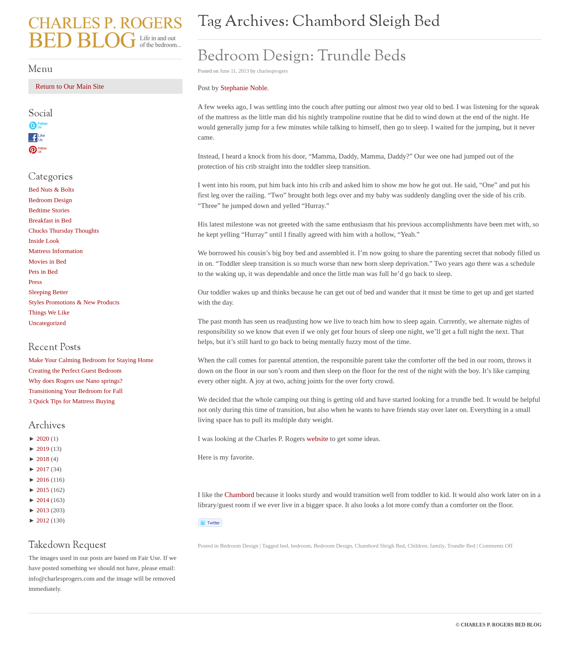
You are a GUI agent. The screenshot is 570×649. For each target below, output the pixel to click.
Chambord (239, 494)
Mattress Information (55, 251)
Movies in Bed (47, 261)
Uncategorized (47, 322)
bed (284, 545)
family (437, 545)
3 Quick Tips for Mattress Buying (71, 401)
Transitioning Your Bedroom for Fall (75, 390)
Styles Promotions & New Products (73, 302)
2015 (42, 489)
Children (417, 545)
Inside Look (43, 240)
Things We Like (48, 312)
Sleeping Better (48, 292)
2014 (42, 500)
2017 (42, 469)
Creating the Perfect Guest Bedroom (74, 370)
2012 (42, 520)
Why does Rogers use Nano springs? (75, 380)
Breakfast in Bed (49, 220)
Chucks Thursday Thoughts (63, 230)
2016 (42, 479)
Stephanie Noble (244, 88)
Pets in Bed (42, 271)
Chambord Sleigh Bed (380, 545)
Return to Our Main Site (70, 86)
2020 (42, 438)
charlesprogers (272, 71)
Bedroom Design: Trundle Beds (302, 56)
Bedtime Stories (48, 210)
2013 (42, 510)
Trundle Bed (461, 545)
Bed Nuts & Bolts (51, 189)
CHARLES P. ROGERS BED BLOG (501, 625)
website (317, 438)
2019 (42, 448)
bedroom (301, 545)
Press (35, 281)
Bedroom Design (239, 545)
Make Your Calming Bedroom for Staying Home (90, 360)
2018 (42, 458)
